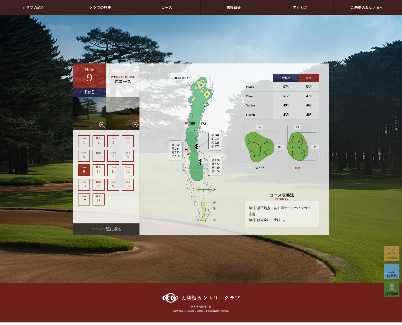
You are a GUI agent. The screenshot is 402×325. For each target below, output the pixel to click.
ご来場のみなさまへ (367, 7)
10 (98, 170)
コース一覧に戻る (106, 229)
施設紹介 (233, 7)
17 (83, 199)
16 (127, 184)
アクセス (300, 7)
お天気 (391, 274)
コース (167, 7)
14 (98, 184)
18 (98, 199)
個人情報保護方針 (201, 309)
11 (113, 170)
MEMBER (391, 258)
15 (113, 184)
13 (83, 184)
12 (127, 170)
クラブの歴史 (100, 7)
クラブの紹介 (34, 7)
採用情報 (391, 292)
